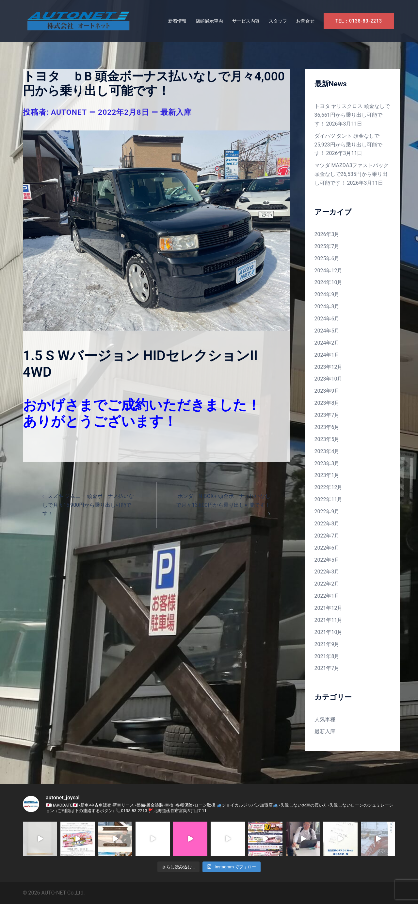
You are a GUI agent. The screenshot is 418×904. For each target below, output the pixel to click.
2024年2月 (327, 343)
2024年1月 (327, 355)
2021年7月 (327, 668)
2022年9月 (327, 511)
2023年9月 (327, 391)
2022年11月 (328, 499)
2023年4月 (327, 451)
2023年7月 (327, 415)
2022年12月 (328, 487)
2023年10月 (328, 379)
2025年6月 (327, 258)
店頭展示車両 (209, 21)
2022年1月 (327, 596)
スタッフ (278, 21)
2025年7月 (327, 246)
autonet (69, 112)
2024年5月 (327, 331)
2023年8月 (327, 403)
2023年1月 (327, 475)
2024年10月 (328, 282)
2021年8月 (327, 656)
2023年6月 (327, 427)
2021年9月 (327, 644)
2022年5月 (327, 560)
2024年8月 (327, 306)
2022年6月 (327, 548)
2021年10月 (328, 632)
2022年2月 (327, 584)
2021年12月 (328, 608)
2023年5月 (327, 439)
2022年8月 (327, 523)
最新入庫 (176, 112)
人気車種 (324, 719)
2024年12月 (328, 270)
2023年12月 (328, 367)
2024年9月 (327, 294)
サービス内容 (246, 21)
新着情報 (177, 21)
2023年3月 (327, 463)
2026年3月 (327, 234)
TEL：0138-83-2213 (358, 21)
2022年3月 (327, 572)
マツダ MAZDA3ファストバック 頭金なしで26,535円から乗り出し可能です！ (351, 174)
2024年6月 (327, 319)
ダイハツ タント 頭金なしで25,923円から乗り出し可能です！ (348, 145)
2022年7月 (327, 536)
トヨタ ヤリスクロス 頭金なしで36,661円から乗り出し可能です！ (352, 115)
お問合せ (305, 21)
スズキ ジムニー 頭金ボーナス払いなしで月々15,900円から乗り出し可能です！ (88, 505)
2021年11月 (328, 620)
